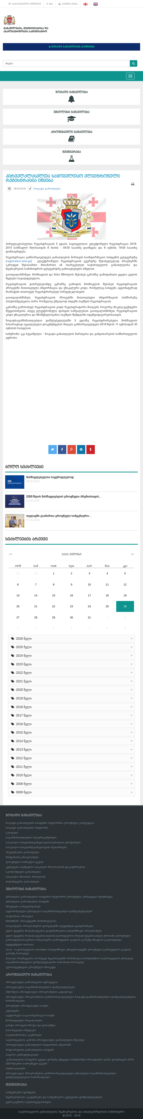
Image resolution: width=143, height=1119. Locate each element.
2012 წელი (21, 758)
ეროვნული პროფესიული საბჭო (27, 1005)
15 (53, 595)
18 (107, 595)
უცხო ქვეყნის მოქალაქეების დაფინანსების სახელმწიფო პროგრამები (54, 930)
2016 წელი (21, 724)
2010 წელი (21, 775)
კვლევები (12, 1010)
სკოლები (12, 832)
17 (89, 595)
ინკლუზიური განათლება (22, 852)
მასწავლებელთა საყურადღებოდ (50, 477)
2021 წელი (21, 681)
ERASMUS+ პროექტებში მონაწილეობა (31, 921)
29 (18, 573)
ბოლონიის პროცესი (19, 916)
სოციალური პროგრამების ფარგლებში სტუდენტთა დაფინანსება (49, 926)
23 (71, 606)
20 (18, 606)
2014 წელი (21, 741)
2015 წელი (21, 732)
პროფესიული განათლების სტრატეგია (32, 982)
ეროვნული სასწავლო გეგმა (25, 862)
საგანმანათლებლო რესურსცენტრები (31, 837)
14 (35, 595)
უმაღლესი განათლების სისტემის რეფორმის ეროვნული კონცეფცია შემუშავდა (59, 896)
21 (35, 606)
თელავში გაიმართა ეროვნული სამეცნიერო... (58, 516)
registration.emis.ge (19, 261)
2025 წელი (21, 647)
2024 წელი (21, 655)
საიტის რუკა (68, 3)
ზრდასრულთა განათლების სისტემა (30, 1049)
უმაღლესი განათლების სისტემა (27, 901)
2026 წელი (21, 638)
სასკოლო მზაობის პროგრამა (26, 876)
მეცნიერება (71, 156)
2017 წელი (21, 715)
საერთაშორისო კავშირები (24, 1035)
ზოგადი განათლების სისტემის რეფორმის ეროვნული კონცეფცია (50, 822)
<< (10, 554)
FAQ (49, 3)
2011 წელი (21, 766)
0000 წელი (21, 792)
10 (89, 584)
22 (53, 606)
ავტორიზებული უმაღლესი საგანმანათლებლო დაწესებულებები (49, 911)
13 (18, 595)
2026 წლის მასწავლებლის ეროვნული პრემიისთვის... (63, 496)
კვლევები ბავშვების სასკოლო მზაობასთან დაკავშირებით (45, 867)
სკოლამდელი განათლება (23, 871)
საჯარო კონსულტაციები (22, 1054)
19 (125, 595)
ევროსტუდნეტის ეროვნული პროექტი (31, 967)
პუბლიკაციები (15, 1068)
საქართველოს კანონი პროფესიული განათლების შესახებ (45, 1040)
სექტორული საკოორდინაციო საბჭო (30, 1015)
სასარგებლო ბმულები (24, 3)
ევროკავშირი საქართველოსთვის (28, 1102)
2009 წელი (21, 783)
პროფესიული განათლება (71, 136)
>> (132, 554)
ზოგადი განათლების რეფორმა (27, 827)
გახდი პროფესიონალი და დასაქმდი (30, 1025)
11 (107, 584)
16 (71, 595)
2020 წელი (21, 689)
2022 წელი (21, 672)
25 (107, 606)
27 (18, 617)
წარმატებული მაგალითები (24, 1020)
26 (125, 606)
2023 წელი (21, 664)
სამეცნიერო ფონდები (21, 1092)
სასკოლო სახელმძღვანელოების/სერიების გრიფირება (43, 842)
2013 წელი (21, 749)
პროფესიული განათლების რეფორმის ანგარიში (38, 1044)
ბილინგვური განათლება (22, 881)
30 (35, 573)
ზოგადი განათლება (71, 96)
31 (89, 617)
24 (89, 606)
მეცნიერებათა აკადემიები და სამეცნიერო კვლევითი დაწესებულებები (54, 1097)
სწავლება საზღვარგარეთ (23, 906)
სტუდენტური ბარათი (20, 944)
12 (125, 584)
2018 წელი (21, 707)
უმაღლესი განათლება (71, 116)
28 (35, 617)
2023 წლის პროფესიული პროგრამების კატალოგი (39, 991)
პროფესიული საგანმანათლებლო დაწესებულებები (40, 987)
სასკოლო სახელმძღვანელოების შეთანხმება (36, 847)
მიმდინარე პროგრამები (22, 857)
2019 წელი (21, 698)
